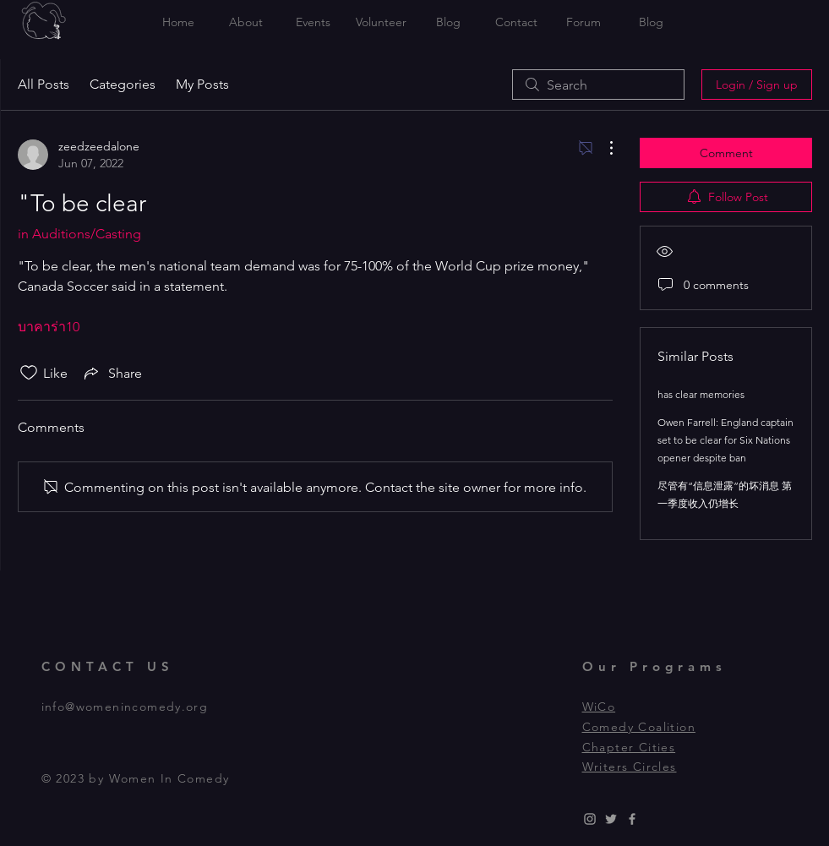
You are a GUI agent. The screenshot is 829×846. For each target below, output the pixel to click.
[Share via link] (111, 373)
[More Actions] (602, 148)
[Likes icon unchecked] (29, 373)
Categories (122, 84)
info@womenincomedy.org (125, 706)
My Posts (202, 84)
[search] (598, 84)
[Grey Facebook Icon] (632, 819)
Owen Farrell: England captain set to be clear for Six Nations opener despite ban (725, 440)
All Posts (43, 84)
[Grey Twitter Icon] (611, 819)
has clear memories (700, 394)
